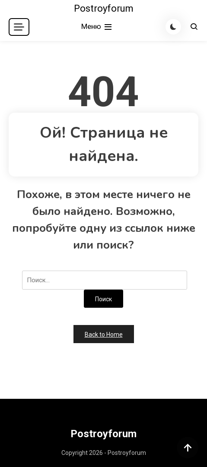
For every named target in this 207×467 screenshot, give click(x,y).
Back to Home (104, 334)
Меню (97, 27)
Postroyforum (104, 8)
